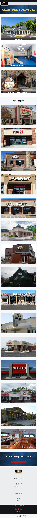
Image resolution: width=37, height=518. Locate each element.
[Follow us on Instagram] (21, 509)
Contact (18, 500)
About (18, 498)
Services (18, 491)
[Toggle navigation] (35, 4)
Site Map (18, 511)
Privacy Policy (18, 512)
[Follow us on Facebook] (16, 509)
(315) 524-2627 (19, 483)
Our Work (18, 493)
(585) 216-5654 (19, 484)
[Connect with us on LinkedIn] (18, 509)
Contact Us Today (18, 462)
